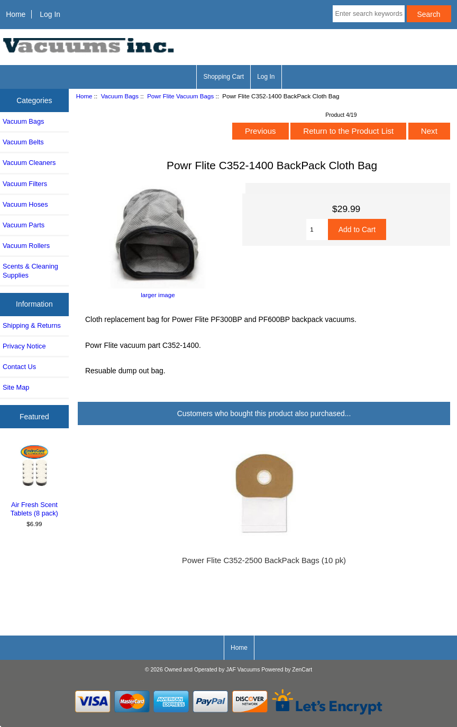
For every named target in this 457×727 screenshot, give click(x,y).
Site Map (16, 387)
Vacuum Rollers (26, 246)
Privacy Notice (24, 346)
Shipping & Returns (32, 325)
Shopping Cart (223, 76)
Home (15, 14)
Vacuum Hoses (25, 204)
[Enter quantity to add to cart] (317, 229)
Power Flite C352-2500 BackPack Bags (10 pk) (264, 560)
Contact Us (19, 367)
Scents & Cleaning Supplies (30, 270)
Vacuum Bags (120, 96)
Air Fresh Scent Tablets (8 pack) (34, 480)
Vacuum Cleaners (29, 163)
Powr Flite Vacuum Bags (180, 96)
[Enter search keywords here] (369, 13)
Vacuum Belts (23, 142)
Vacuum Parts (23, 225)
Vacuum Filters (25, 184)
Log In (50, 14)
